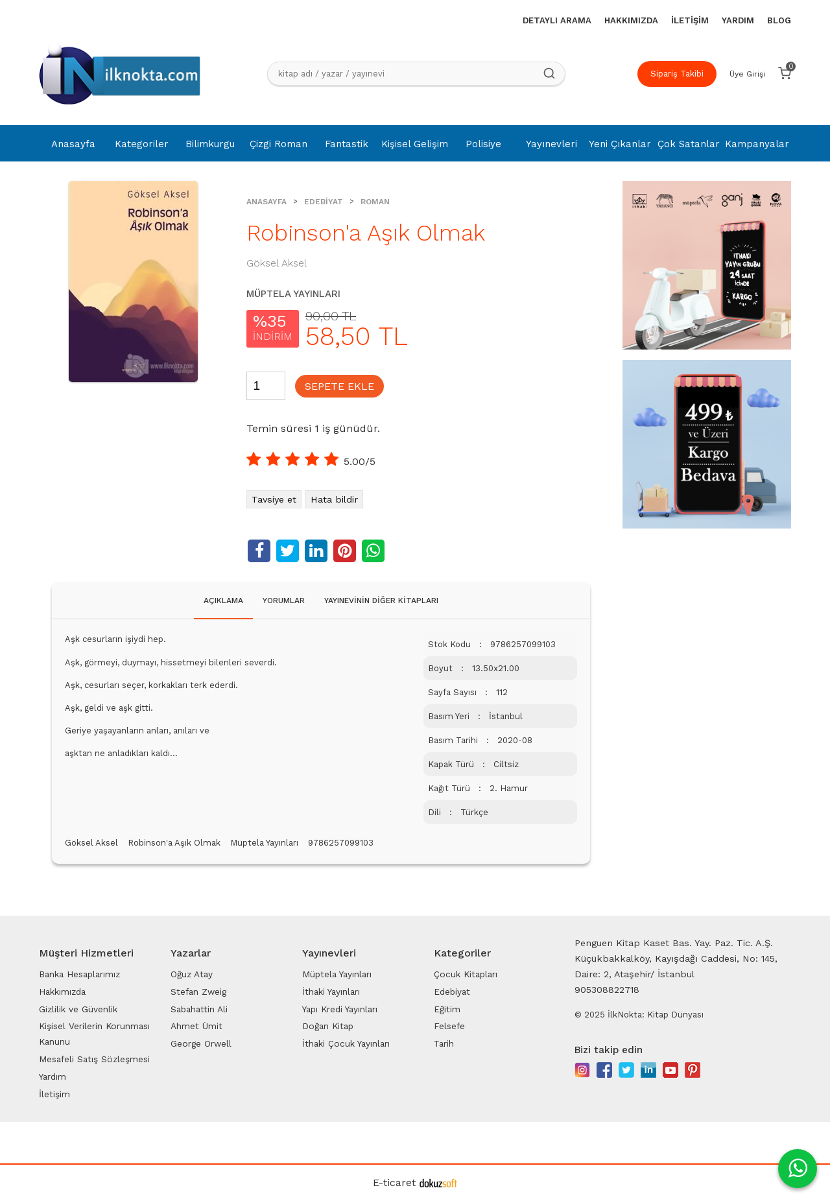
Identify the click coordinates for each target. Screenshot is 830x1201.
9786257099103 (341, 843)
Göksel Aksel (91, 843)
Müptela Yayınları (264, 843)
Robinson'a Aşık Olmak (174, 843)
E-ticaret (394, 1182)
